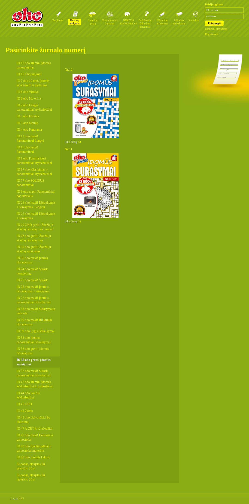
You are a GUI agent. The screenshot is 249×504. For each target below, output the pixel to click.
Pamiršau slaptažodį (216, 28)
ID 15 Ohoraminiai (29, 74)
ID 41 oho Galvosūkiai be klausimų (33, 420)
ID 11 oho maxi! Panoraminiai (27, 149)
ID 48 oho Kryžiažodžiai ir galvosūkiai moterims (34, 448)
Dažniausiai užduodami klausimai (145, 23)
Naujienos (57, 20)
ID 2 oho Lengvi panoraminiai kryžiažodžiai (34, 107)
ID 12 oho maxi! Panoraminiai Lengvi (30, 138)
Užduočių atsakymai (162, 22)
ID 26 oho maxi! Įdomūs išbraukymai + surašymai (33, 289)
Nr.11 (68, 149)
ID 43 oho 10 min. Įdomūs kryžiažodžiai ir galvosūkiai (35, 384)
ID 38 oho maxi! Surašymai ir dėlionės (36, 311)
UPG (21, 498)
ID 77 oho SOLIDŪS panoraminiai (30, 183)
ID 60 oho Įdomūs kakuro (33, 457)
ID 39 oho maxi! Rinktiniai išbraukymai (34, 322)
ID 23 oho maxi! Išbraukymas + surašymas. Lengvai (36, 205)
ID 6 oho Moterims (29, 98)
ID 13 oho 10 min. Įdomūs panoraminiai (34, 65)
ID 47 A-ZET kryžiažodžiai (34, 428)
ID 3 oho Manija (27, 123)
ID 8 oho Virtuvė (28, 92)
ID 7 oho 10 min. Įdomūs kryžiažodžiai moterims (33, 83)
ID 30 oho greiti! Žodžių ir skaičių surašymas (34, 249)
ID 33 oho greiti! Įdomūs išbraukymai (33, 351)
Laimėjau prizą (93, 22)
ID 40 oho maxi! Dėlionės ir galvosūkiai (35, 437)
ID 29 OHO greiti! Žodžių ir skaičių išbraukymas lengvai (35, 227)
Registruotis (211, 34)
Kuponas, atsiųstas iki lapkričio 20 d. (31, 477)
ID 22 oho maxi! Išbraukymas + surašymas (36, 216)
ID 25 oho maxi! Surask (32, 280)
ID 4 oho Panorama (29, 129)
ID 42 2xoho (25, 411)
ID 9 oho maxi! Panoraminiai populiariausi (36, 194)
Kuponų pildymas (75, 22)
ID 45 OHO (24, 404)
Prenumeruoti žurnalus (109, 22)
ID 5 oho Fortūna (28, 116)
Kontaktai (193, 20)
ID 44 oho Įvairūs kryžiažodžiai (28, 395)
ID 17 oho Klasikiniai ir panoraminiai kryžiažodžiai (34, 172)
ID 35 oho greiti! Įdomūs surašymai (34, 362)
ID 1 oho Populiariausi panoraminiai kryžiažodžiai (34, 161)
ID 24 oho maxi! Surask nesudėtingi (32, 271)
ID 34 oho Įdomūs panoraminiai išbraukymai (34, 340)
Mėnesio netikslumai (179, 22)
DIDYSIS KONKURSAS (128, 22)
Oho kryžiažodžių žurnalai (26, 17)
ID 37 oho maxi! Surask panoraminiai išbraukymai (34, 373)
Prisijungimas (214, 4)
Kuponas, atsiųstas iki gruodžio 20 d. (31, 466)
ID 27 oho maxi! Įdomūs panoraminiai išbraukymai (34, 300)
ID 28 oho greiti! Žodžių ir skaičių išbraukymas (34, 238)
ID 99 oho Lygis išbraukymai (36, 331)
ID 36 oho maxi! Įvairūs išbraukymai (32, 260)
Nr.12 (69, 69)
